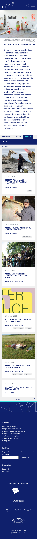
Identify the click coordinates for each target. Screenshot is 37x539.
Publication (6, 137)
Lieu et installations (9, 426)
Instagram (6, 471)
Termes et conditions (18, 530)
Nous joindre (6, 441)
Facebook (5, 469)
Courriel (6, 454)
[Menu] (33, 5)
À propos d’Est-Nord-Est (11, 438)
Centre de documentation (11, 433)
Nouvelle (27, 137)
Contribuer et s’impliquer (11, 436)
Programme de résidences (11, 429)
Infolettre (17, 137)
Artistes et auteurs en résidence (13, 431)
